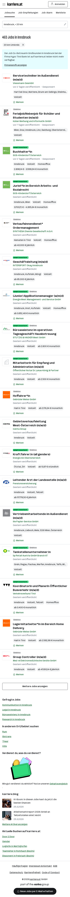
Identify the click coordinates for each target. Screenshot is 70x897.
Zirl (23, 466)
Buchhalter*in (22, 151)
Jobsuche (9, 12)
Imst (27, 308)
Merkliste (61, 12)
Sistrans (6, 736)
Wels (36, 530)
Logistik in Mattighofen (14, 846)
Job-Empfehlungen (28, 12)
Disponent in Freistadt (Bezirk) (18, 855)
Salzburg (46, 130)
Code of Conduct (51, 872)
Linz (39, 130)
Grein (17, 564)
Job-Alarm (47, 12)
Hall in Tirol (19, 408)
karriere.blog (10, 794)
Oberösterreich (60, 130)
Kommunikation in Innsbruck (17, 705)
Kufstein (29, 274)
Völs (4, 746)
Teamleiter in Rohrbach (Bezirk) (18, 851)
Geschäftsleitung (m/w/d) (30, 261)
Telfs (58, 564)
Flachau (32, 564)
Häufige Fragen (20, 866)
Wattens (32, 92)
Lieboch (29, 530)
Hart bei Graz (21, 92)
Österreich (56, 530)
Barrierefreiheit (32, 872)
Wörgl (38, 274)
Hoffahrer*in (21, 395)
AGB (55, 866)
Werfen (40, 564)
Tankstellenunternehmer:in (32, 552)
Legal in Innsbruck (11, 709)
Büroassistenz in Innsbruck (16, 714)
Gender (6, 841)
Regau (23, 564)
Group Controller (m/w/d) (29, 657)
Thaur (5, 741)
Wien (16, 130)
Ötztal (17, 466)
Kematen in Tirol (22, 240)
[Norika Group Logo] (35, 885)
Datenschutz (16, 872)
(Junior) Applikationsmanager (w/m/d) (38, 296)
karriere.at (34, 831)
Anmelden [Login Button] (58, 4)
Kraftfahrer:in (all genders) (31, 454)
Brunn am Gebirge (47, 92)
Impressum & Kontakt (40, 866)
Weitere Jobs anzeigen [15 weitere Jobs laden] (35, 686)
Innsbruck (24, 37)
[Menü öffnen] (4, 4)
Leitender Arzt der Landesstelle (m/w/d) (39, 480)
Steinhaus (63, 92)
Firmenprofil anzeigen (15, 65)
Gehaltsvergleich (59, 783)
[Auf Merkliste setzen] (18, 102)
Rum (4, 731)
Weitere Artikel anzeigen (14, 824)
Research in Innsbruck (13, 719)
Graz (22, 130)
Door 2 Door (8, 836)
